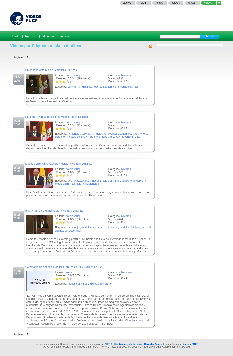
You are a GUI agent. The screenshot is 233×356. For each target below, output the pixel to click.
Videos (208, 2)
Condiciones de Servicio (128, 344)
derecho (101, 133)
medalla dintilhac (128, 86)
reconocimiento (131, 136)
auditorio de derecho (134, 180)
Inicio (16, 36)
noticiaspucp (73, 75)
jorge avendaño (98, 136)
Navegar (48, 36)
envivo (70, 272)
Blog (143, 2)
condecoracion (73, 230)
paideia (175, 2)
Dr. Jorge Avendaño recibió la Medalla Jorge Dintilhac (57, 116)
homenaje (73, 133)
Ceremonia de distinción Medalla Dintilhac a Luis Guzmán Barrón (63, 267)
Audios (127, 2)
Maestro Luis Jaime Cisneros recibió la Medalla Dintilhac (58, 163)
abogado (115, 136)
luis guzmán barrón (101, 283)
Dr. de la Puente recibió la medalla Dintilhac (51, 70)
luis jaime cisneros (88, 183)
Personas (127, 272)
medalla (96, 180)
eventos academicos (120, 133)
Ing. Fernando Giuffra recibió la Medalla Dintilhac (54, 210)
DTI (108, 344)
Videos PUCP (190, 344)
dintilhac (87, 86)
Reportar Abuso (153, 344)
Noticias (126, 75)
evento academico (105, 86)
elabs (159, 2)
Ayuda (64, 36)
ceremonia (74, 86)
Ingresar (31, 36)
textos (191, 2)
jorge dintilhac (111, 180)
